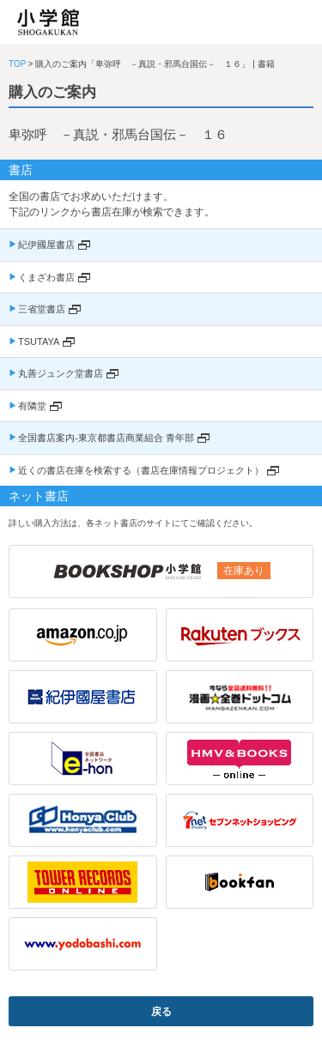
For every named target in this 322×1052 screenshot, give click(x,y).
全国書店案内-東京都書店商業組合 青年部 (106, 437)
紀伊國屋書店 (46, 244)
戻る (161, 1012)
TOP (17, 64)
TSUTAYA (38, 341)
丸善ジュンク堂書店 (60, 373)
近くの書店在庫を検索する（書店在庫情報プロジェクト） (141, 470)
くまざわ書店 (46, 277)
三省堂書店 (41, 309)
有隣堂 (32, 406)
